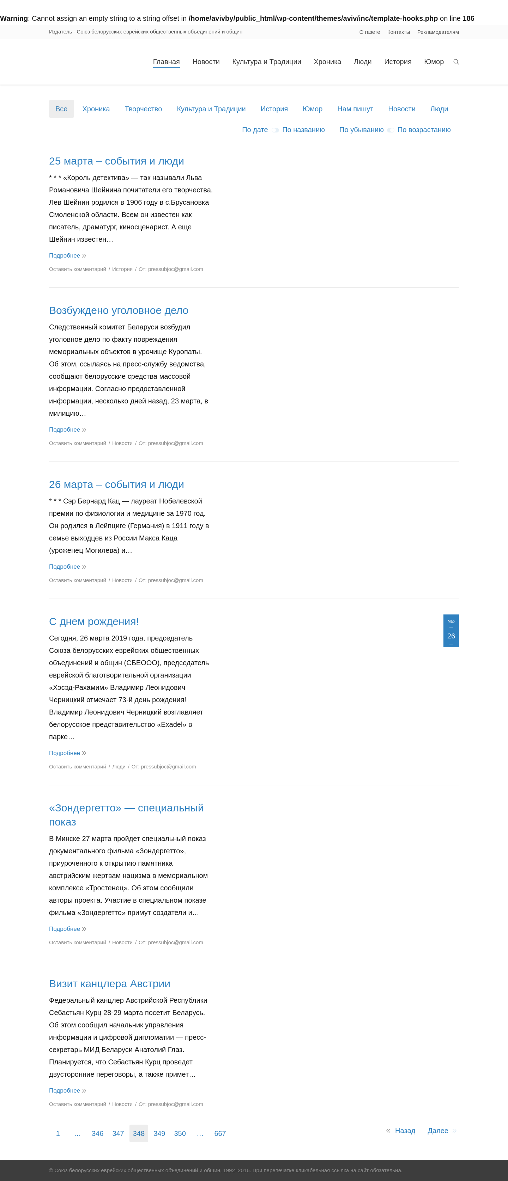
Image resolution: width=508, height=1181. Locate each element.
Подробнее (64, 255)
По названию (303, 130)
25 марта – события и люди (116, 161)
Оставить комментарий (77, 269)
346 (97, 1133)
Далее (438, 1130)
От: (171, 269)
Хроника (96, 109)
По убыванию (361, 130)
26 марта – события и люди (116, 484)
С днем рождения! (94, 621)
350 (180, 1133)
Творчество (143, 109)
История (274, 109)
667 (220, 1133)
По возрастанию (424, 130)
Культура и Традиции (211, 109)
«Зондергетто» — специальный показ (126, 815)
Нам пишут (355, 109)
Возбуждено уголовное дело (118, 310)
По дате (255, 130)
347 (118, 1133)
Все (61, 109)
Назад (405, 1130)
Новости (401, 109)
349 (159, 1133)
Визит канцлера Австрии (109, 983)
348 (139, 1133)
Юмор (312, 109)
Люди (439, 109)
